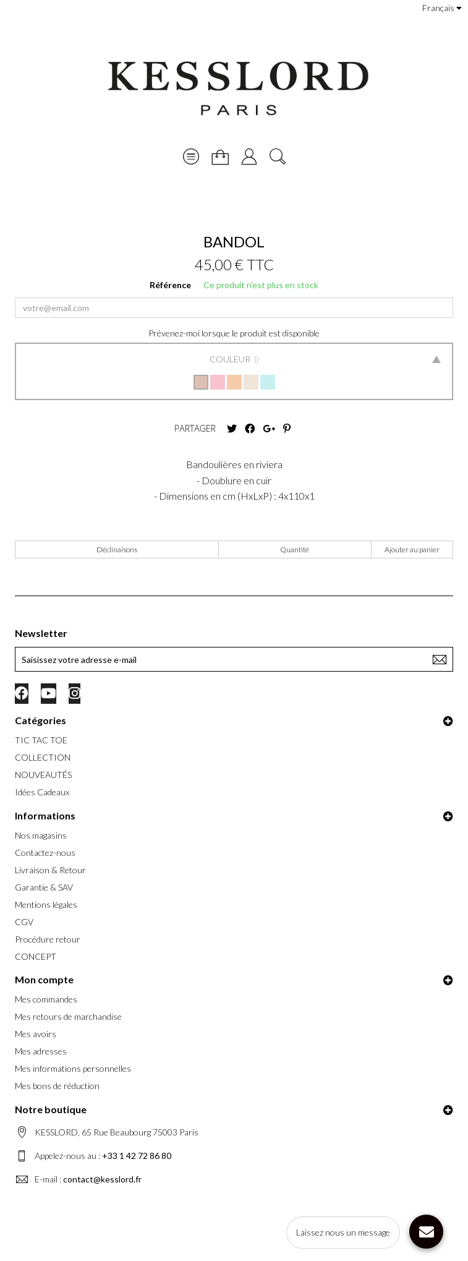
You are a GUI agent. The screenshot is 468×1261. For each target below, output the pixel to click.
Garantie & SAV (44, 887)
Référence (170, 285)
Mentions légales (46, 904)
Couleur (231, 359)
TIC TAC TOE (41, 740)
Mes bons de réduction (57, 1085)
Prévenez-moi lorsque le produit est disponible (234, 333)
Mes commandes (46, 999)
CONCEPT (35, 956)
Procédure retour (47, 939)
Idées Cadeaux (42, 792)
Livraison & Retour (50, 870)
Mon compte (44, 979)
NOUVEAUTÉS (43, 774)
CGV (24, 922)
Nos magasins (41, 835)
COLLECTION (42, 757)
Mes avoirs (35, 1033)
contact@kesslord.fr (102, 1179)
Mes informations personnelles (73, 1068)
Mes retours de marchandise (68, 1016)
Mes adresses (41, 1051)
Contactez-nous (45, 852)
